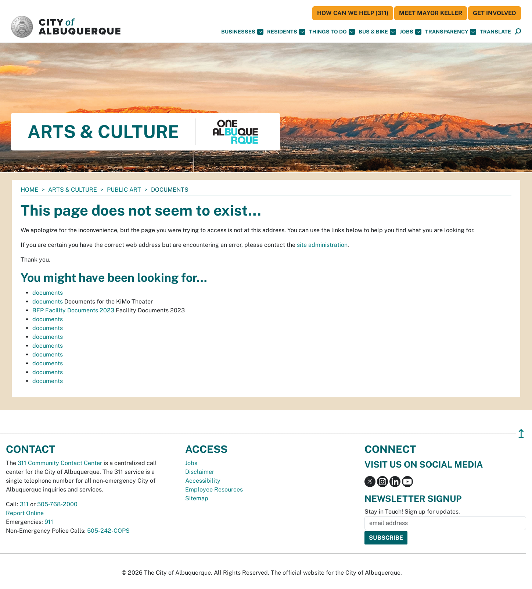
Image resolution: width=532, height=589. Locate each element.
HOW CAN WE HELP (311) (352, 13)
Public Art (124, 189)
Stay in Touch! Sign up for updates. (412, 511)
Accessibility (202, 480)
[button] (495, 32)
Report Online (25, 513)
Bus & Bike (377, 32)
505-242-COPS (108, 530)
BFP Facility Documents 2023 (73, 310)
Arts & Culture (72, 189)
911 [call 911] (48, 521)
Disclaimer (199, 471)
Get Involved (494, 13)
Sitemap (196, 498)
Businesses (242, 32)
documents (47, 292)
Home (29, 189)
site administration (322, 244)
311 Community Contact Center (60, 463)
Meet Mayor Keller (430, 13)
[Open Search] (518, 31)
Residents (286, 32)
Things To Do (332, 32)
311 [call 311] (24, 504)
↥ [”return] (521, 433)
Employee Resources (214, 489)
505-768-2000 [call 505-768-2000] (57, 504)
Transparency (450, 32)
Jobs (410, 32)
